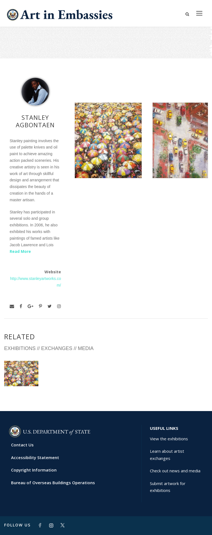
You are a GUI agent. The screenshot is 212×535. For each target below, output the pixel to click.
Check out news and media (175, 470)
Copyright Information (34, 470)
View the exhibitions (169, 438)
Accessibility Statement (35, 457)
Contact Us (22, 444)
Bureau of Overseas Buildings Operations (53, 482)
